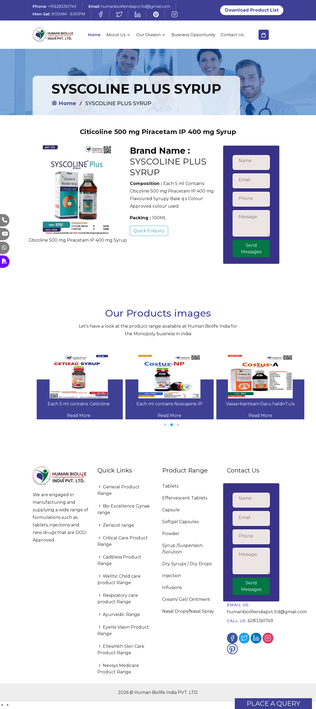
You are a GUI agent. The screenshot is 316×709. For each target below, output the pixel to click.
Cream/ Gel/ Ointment (186, 599)
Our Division (148, 35)
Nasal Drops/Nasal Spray (188, 611)
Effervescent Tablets (184, 498)
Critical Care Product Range (122, 541)
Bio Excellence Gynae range (123, 509)
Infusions (172, 587)
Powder (170, 533)
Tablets (170, 486)
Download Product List (251, 10)
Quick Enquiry (149, 230)
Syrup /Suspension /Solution (182, 548)
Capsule (171, 509)
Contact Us (232, 35)
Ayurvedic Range (118, 614)
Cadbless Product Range (119, 560)
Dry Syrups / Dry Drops (187, 563)
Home (94, 35)
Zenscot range (115, 525)
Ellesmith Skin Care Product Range (120, 649)
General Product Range (118, 490)
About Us (115, 35)
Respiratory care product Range (117, 598)
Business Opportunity (193, 35)
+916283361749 (62, 6)
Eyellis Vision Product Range (123, 630)
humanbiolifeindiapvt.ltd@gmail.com (135, 6)
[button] (165, 424)
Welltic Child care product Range (119, 579)
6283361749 (260, 620)
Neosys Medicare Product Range (118, 668)
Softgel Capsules (180, 521)
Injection (171, 575)
